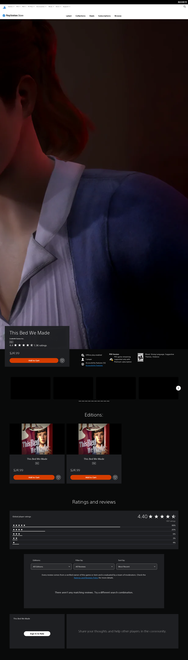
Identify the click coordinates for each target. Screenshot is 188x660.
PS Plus (30, 7)
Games (10, 7)
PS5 (17, 7)
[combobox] (51, 564)
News (50, 7)
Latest (69, 13)
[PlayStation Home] (4, 6)
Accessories (40, 7)
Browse (118, 13)
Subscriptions (104, 13)
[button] (94, 363)
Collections (80, 13)
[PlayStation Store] (14, 13)
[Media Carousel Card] (30, 386)
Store (58, 7)
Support (66, 7)
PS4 (23, 7)
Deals (91, 13)
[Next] (178, 385)
